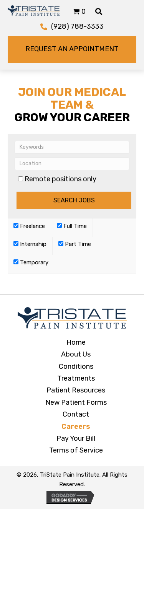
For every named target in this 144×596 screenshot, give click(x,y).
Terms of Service (76, 450)
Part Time (74, 244)
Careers (75, 426)
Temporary (30, 262)
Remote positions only (60, 179)
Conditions (76, 366)
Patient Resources (75, 390)
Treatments (76, 378)
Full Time (72, 226)
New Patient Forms (76, 402)
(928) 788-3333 (77, 26)
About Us (76, 354)
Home (76, 342)
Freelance (29, 226)
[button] (72, 49)
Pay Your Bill (76, 438)
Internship (29, 244)
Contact (76, 414)
